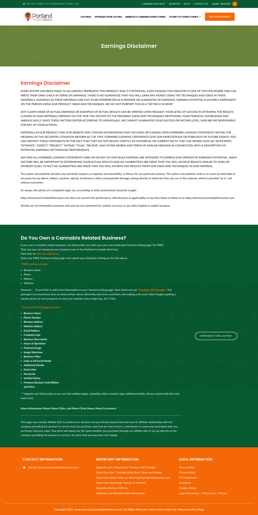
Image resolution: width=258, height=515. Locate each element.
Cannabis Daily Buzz (153, 3)
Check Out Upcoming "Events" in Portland (121, 482)
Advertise (174, 3)
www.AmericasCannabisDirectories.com (98, 509)
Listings (86, 16)
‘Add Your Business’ (47, 253)
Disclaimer (185, 482)
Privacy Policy (187, 472)
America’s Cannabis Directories (145, 16)
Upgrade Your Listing (108, 16)
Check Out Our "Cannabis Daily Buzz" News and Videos (129, 472)
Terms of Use (187, 467)
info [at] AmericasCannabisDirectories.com (50, 467)
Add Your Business (219, 16)
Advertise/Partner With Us (112, 487)
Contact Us (201, 3)
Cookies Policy (187, 487)
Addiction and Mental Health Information (120, 493)
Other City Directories (185, 16)
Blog (187, 3)
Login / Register (221, 4)
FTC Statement (188, 477)
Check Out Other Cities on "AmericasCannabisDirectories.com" (133, 477)
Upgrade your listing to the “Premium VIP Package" (126, 467)
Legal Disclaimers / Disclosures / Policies (203, 493)
